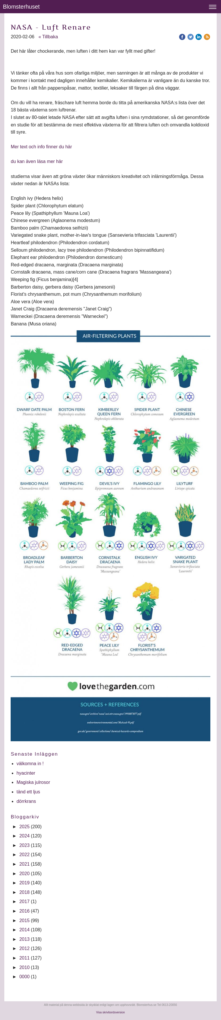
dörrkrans (26, 801)
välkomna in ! (29, 763)
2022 (24, 854)
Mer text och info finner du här (41, 146)
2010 (24, 967)
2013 (24, 939)
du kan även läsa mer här (37, 161)
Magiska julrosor (33, 782)
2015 (24, 920)
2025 (24, 826)
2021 (24, 864)
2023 (24, 845)
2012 (24, 948)
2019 (24, 882)
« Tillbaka (48, 36)
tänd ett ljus (28, 791)
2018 (24, 892)
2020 (24, 873)
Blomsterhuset (21, 6)
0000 (24, 976)
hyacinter (26, 773)
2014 (24, 929)
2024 (24, 835)
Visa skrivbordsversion (110, 1012)
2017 (24, 901)
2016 (24, 911)
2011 (24, 957)
